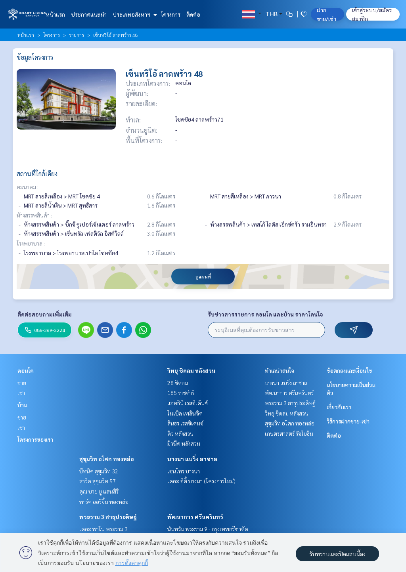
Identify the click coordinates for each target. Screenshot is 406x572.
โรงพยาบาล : (31, 243)
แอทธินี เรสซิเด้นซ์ (187, 402)
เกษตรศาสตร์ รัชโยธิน (289, 433)
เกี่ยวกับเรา (339, 406)
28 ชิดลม (177, 382)
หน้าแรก (55, 14)
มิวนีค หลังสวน (183, 443)
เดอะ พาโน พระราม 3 (103, 528)
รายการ (76, 35)
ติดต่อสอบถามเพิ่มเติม (44, 314)
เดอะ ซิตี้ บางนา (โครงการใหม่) (201, 480)
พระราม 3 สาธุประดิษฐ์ (108, 516)
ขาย (21, 382)
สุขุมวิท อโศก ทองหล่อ (106, 458)
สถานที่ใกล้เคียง (37, 174)
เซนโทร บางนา (183, 471)
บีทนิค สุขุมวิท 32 (98, 471)
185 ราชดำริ (180, 392)
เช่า (21, 392)
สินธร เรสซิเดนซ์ (185, 423)
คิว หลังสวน (180, 433)
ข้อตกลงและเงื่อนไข (349, 370)
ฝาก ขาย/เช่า (326, 14)
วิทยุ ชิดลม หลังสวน (191, 370)
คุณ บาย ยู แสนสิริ (99, 491)
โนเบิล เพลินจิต (185, 413)
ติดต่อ (193, 14)
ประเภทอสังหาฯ (134, 14)
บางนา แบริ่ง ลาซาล (192, 458)
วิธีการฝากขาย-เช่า (348, 421)
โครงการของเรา (35, 439)
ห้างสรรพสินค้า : (34, 215)
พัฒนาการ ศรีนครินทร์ (195, 516)
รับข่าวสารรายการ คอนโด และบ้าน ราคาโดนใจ (265, 314)
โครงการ (170, 14)
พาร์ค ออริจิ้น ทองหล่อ (103, 501)
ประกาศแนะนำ (89, 14)
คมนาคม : (27, 186)
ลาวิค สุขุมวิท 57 (97, 480)
